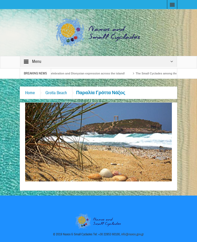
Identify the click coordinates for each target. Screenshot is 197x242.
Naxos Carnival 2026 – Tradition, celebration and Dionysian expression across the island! (69, 73)
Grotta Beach (56, 92)
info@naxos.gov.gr (132, 234)
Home (30, 92)
